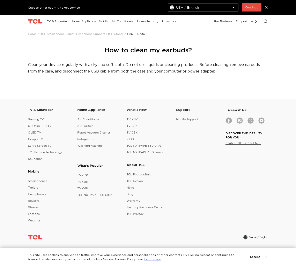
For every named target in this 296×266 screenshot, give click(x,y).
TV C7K (82, 175)
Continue (251, 7)
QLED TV (34, 132)
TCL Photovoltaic (139, 174)
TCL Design (135, 181)
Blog (130, 194)
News (130, 187)
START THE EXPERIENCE (243, 143)
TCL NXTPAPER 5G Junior (145, 152)
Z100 (130, 139)
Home (32, 34)
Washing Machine (90, 145)
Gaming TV (36, 119)
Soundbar (35, 159)
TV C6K (82, 188)
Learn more (152, 259)
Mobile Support (187, 119)
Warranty (133, 201)
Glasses (33, 207)
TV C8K (82, 182)
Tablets (33, 187)
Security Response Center (145, 207)
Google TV (35, 139)
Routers (33, 201)
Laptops (34, 214)
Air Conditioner (88, 119)
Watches (34, 220)
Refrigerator (86, 139)
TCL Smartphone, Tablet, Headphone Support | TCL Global (81, 34)
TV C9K (132, 126)
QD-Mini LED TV (40, 126)
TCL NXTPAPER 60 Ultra (94, 195)
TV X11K (132, 119)
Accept (255, 257)
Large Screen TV (40, 145)
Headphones (37, 194)
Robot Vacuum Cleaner (93, 132)
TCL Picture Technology (45, 152)
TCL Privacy (135, 214)
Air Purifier (85, 126)
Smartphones (37, 181)
